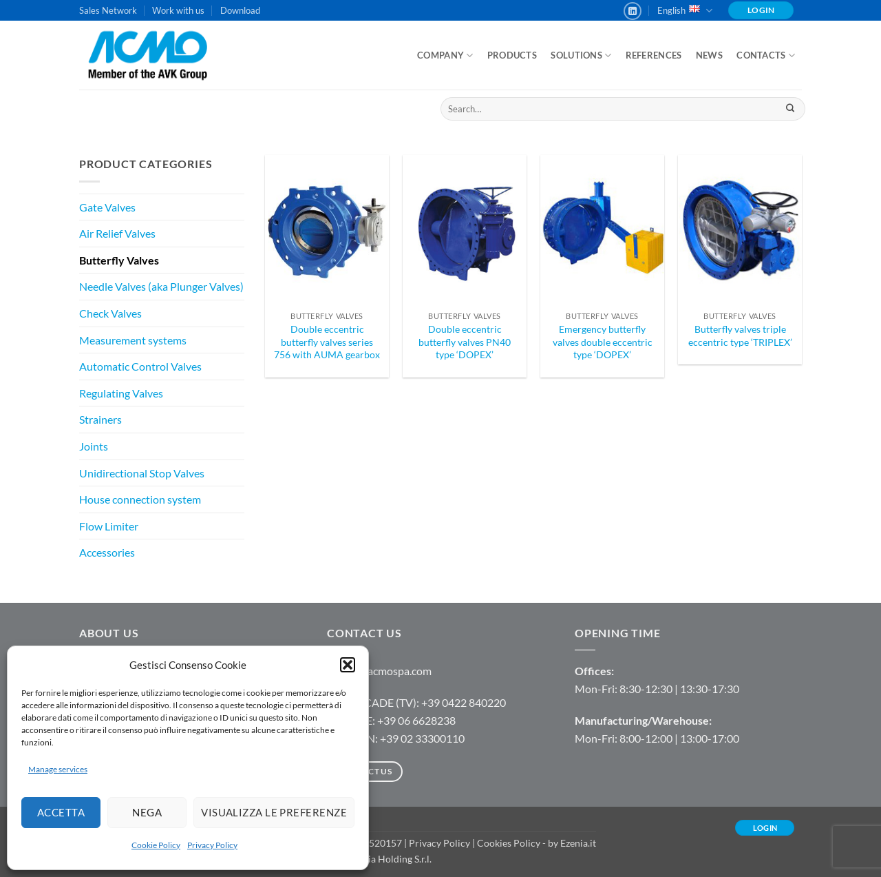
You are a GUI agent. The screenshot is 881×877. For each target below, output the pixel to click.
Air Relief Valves (117, 233)
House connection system (140, 499)
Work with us (178, 10)
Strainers (100, 419)
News (709, 55)
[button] (347, 665)
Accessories (107, 552)
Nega (147, 812)
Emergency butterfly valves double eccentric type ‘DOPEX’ (602, 341)
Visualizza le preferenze (274, 812)
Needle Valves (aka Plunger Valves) (161, 286)
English (684, 10)
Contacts (765, 55)
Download (240, 10)
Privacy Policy (212, 845)
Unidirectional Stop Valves (141, 472)
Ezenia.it (578, 843)
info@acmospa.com (386, 670)
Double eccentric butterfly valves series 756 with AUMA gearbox (327, 341)
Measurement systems (133, 340)
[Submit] (790, 109)
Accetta (61, 812)
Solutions (581, 55)
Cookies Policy (508, 843)
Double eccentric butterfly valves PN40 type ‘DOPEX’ (464, 341)
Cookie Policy (155, 845)
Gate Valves (107, 207)
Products (512, 55)
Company (445, 55)
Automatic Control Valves (140, 366)
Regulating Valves (121, 393)
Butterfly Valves (119, 260)
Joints (93, 446)
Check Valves (110, 313)
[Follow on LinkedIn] (632, 11)
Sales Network (108, 10)
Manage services (57, 769)
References (654, 55)
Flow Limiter (108, 526)
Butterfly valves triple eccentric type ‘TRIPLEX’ (740, 335)
